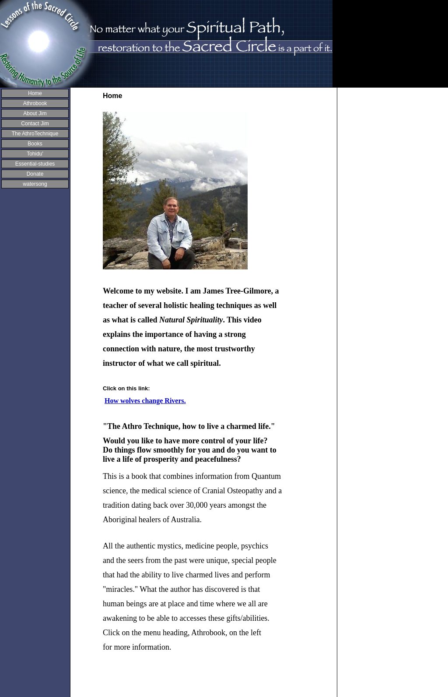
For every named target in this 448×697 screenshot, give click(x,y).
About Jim (34, 113)
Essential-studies (35, 164)
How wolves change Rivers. (145, 400)
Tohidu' (35, 154)
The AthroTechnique (35, 134)
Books (35, 144)
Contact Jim (35, 123)
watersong (35, 184)
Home (35, 93)
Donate (35, 174)
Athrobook (35, 103)
